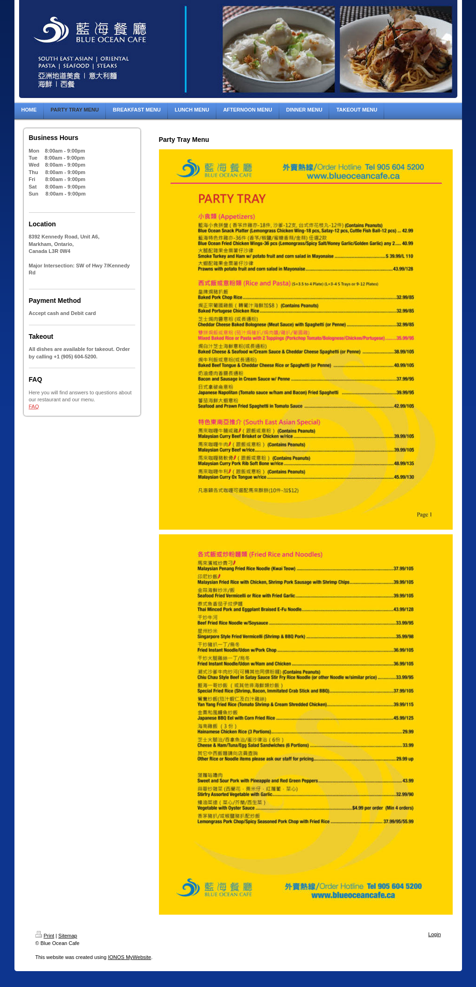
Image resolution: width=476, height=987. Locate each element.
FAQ (34, 406)
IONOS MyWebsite (129, 957)
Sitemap (67, 935)
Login (434, 934)
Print (45, 935)
